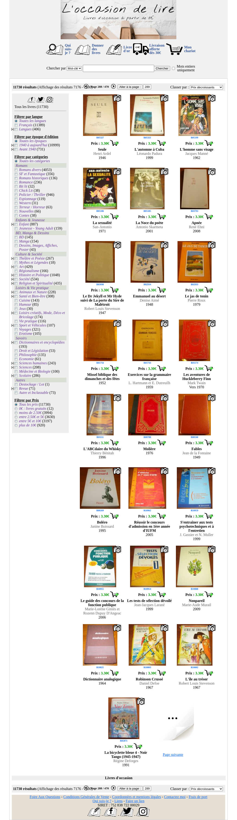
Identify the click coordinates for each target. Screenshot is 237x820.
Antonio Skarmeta (149, 227)
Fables (196, 449)
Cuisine (24, 300)
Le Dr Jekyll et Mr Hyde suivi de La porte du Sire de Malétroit (102, 300)
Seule (102, 149)
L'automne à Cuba (149, 149)
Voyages (25, 329)
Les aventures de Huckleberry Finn (196, 377)
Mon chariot (190, 49)
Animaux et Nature (33, 292)
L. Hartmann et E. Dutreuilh (149, 383)
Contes (24, 215)
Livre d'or (127, 49)
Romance (26, 182)
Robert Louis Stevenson (102, 309)
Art (21, 267)
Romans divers (30, 170)
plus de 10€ (27, 425)
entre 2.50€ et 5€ (31, 417)
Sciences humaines (33, 363)
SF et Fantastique (32, 174)
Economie (26, 359)
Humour (25, 304)
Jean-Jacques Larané (149, 605)
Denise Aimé (149, 300)
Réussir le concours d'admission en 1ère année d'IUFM (149, 526)
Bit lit (23, 186)
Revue (23, 388)
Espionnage (28, 199)
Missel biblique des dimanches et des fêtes (102, 377)
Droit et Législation (33, 351)
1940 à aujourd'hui (33, 145)
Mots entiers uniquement (186, 68)
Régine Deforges (125, 761)
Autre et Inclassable (33, 393)
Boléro (102, 522)
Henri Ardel (102, 154)
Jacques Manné (196, 154)
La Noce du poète (149, 223)
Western (25, 203)
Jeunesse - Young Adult (36, 228)
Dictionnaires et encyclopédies (42, 342)
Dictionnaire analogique (102, 679)
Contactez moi (175, 797)
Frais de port (198, 797)
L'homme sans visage (196, 149)
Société (24, 279)
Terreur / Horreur (32, 207)
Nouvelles (26, 211)
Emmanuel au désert (149, 296)
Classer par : (179, 87)
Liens (118, 801)
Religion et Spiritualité (36, 283)
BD (21, 237)
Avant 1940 (27, 149)
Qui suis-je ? (68, 49)
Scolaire (25, 375)
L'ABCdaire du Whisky (102, 449)
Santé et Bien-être (32, 296)
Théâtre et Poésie (32, 258)
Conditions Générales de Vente (86, 797)
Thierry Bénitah (102, 453)
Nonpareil (196, 601)
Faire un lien (135, 801)
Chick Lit (26, 190)
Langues (25, 129)
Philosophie (28, 355)
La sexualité (102, 223)
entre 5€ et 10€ (30, 421)
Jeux (22, 309)
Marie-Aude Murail (196, 605)
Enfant (24, 224)
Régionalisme (29, 271)
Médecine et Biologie (34, 371)
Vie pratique (28, 321)
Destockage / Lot (31, 384)
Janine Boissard (102, 526)
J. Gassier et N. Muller (196, 535)
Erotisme (25, 333)
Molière (149, 449)
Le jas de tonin (196, 296)
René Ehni (196, 227)
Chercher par (56, 68)
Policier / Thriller (32, 195)
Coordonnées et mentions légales (136, 797)
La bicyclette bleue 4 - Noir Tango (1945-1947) (125, 755)
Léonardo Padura (149, 154)
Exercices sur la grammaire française (149, 377)
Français (25, 125)
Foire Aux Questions (45, 797)
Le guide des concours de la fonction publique (102, 603)
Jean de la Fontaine (196, 453)
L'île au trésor (196, 679)
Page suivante (173, 755)
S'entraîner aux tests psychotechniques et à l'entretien (196, 526)
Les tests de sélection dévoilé (149, 601)
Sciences (25, 367)
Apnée (197, 223)
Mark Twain (196, 383)
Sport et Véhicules (32, 325)
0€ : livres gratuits (32, 408)
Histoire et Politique (34, 275)
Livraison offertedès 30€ (157, 49)
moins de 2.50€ (30, 413)
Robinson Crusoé (149, 679)
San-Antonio (102, 227)
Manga (24, 241)
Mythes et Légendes (33, 262)
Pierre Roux (197, 300)
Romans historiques (33, 178)
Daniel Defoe (149, 683)
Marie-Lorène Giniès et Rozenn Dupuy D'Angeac (102, 611)
